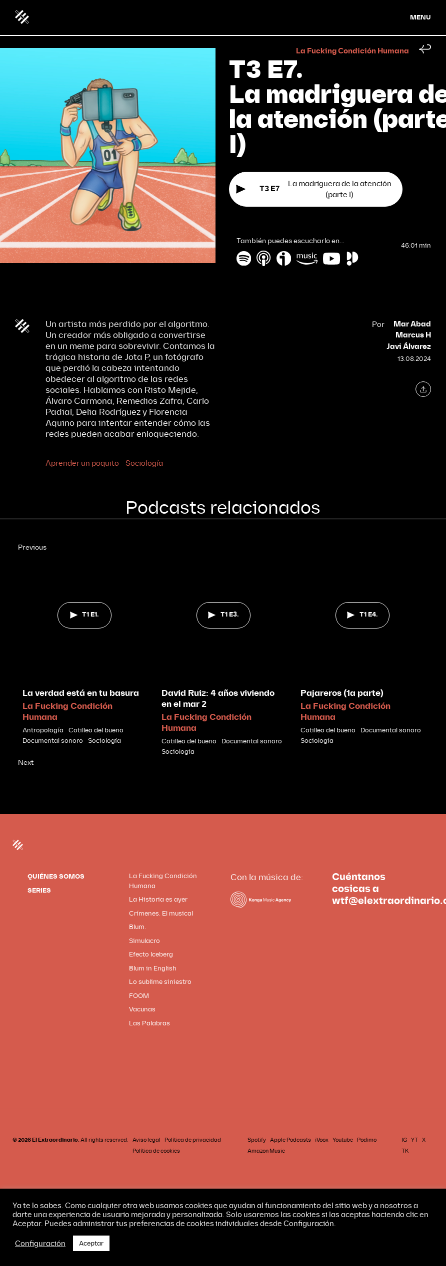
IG (404, 1140)
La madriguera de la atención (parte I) (313, 189)
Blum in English (152, 968)
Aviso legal (146, 1140)
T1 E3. (223, 615)
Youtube (342, 1140)
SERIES (39, 891)
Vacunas (142, 1009)
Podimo (366, 1140)
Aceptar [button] (91, 1243)
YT (414, 1140)
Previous (32, 547)
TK (405, 1151)
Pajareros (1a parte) (342, 693)
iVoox (321, 1140)
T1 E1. (84, 615)
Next (26, 762)
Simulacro (144, 941)
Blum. (137, 927)
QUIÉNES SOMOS (56, 877)
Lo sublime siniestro (160, 981)
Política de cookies (156, 1151)
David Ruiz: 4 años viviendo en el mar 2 (218, 698)
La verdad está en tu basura (80, 693)
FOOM (139, 995)
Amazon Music (266, 1151)
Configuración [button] (40, 1243)
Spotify (257, 1140)
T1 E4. (362, 615)
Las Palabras (149, 1023)
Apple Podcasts (290, 1140)
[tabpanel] (84, 649)
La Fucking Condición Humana (352, 51)
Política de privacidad (192, 1140)
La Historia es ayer (158, 899)
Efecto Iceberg (151, 954)
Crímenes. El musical (161, 913)
